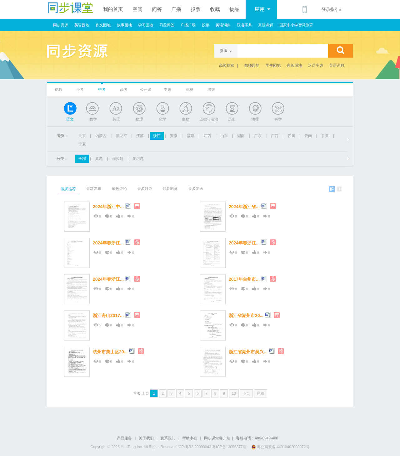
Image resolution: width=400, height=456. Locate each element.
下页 (246, 393)
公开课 (145, 89)
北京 (82, 136)
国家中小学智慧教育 (296, 25)
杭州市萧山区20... (110, 351)
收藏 (215, 9)
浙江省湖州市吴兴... (248, 351)
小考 (80, 89)
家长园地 (294, 65)
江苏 (140, 136)
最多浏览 (170, 189)
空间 (137, 9)
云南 (308, 136)
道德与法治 (208, 119)
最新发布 (93, 189)
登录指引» (331, 9)
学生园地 (273, 65)
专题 (167, 89)
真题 (99, 158)
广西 (274, 136)
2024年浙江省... (244, 206)
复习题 (138, 158)
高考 (124, 89)
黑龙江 (121, 136)
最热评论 (119, 189)
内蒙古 (101, 136)
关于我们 (146, 438)
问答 (157, 9)
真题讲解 (265, 25)
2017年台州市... (244, 279)
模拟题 (117, 158)
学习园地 (145, 25)
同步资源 (60, 25)
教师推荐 (68, 189)
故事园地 (124, 25)
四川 (291, 136)
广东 (258, 136)
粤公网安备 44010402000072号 (281, 447)
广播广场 (188, 25)
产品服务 (124, 438)
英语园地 (81, 25)
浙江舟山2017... (108, 315)
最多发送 (195, 189)
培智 (211, 89)
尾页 (260, 393)
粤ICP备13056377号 (229, 447)
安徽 (174, 136)
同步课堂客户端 (217, 438)
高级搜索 (226, 65)
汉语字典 (244, 25)
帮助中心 (189, 438)
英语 (116, 119)
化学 (162, 119)
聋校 (189, 89)
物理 (139, 119)
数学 (93, 119)
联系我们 (167, 438)
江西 (207, 136)
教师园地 (251, 65)
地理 (255, 119)
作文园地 (103, 25)
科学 (278, 119)
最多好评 (144, 189)
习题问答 (166, 25)
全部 (82, 158)
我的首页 (113, 9)
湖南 (241, 136)
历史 (232, 119)
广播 (176, 9)
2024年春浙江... (108, 242)
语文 (70, 119)
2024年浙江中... (108, 206)
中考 (102, 89)
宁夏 (82, 144)
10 (234, 393)
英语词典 (223, 25)
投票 (196, 9)
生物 (185, 119)
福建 (190, 136)
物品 (234, 9)
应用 (262, 9)
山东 (224, 136)
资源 (58, 89)
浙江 (157, 136)
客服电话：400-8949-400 (257, 438)
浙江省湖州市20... (246, 315)
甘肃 (325, 136)
